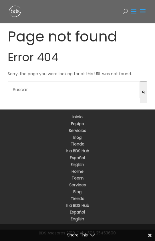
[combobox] (74, 89)
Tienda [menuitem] (77, 144)
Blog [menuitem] (77, 137)
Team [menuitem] (77, 178)
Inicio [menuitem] (77, 117)
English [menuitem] (77, 165)
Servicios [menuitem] (77, 131)
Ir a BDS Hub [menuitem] (77, 151)
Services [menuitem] (77, 185)
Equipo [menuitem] (77, 124)
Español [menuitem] (77, 158)
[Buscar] (143, 92)
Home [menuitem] (77, 171)
